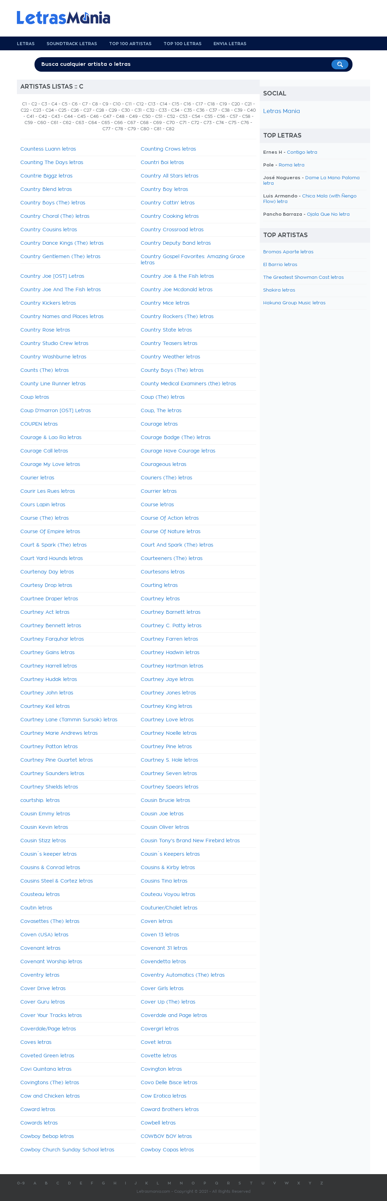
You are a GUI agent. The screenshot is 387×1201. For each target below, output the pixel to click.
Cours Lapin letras (42, 504)
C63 (80, 123)
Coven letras (156, 921)
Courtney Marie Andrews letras (59, 733)
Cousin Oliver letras (165, 827)
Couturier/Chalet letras (169, 908)
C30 (125, 110)
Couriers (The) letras (166, 478)
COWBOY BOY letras (166, 1136)
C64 (92, 123)
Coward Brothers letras (170, 1109)
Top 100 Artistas (130, 44)
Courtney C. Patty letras (171, 625)
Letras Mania (281, 111)
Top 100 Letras (182, 44)
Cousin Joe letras (162, 814)
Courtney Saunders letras (52, 773)
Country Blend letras (46, 189)
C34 (175, 110)
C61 (54, 123)
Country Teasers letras (169, 343)
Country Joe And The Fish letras (60, 289)
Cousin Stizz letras (43, 840)
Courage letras (159, 424)
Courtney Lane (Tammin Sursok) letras (68, 719)
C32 (150, 110)
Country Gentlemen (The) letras (60, 256)
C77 (106, 129)
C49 (133, 116)
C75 (232, 123)
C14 (163, 104)
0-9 (21, 1183)
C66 (118, 123)
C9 (105, 104)
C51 (158, 116)
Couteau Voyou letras (168, 894)
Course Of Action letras (170, 518)
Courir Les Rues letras (47, 491)
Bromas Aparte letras (288, 252)
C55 (208, 116)
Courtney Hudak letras (48, 679)
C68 (144, 123)
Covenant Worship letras (51, 961)
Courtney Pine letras (166, 746)
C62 (67, 123)
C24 (50, 110)
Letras (25, 44)
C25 (62, 110)
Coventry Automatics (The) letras (183, 975)
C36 (200, 110)
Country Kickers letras (48, 303)
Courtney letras (160, 599)
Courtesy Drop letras (46, 585)
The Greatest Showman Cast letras (303, 277)
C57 (234, 116)
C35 (188, 110)
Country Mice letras (165, 303)
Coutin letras (36, 908)
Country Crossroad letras (172, 229)
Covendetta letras (163, 961)
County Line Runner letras (53, 383)
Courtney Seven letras (169, 773)
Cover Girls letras (162, 988)
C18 (211, 104)
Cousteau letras (40, 894)
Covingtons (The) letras (49, 1082)
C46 (94, 116)
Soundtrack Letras (72, 44)
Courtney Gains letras (47, 652)
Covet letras (156, 1042)
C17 (199, 104)
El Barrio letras (280, 265)
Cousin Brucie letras (165, 800)
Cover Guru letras (42, 1002)
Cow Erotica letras (163, 1096)
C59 (28, 123)
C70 (170, 123)
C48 (120, 116)
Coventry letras (39, 975)
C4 (54, 104)
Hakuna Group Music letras (294, 303)
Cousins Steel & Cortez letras (56, 881)
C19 (223, 104)
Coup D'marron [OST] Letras (55, 410)
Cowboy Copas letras (167, 1150)
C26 (75, 110)
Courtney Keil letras (45, 706)
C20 (235, 104)
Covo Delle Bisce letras (169, 1082)
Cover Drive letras (43, 988)
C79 (132, 129)
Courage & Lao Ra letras (50, 437)
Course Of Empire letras (50, 531)
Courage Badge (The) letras (175, 437)
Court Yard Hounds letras (51, 558)
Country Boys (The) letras (52, 203)
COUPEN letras (39, 424)
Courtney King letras (166, 706)
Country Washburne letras (53, 357)
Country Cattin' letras (168, 203)
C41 (30, 116)
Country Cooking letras (170, 216)
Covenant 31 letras (164, 948)
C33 (163, 110)
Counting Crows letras (168, 149)
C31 (138, 110)
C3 (44, 104)
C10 (117, 104)
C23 (37, 110)
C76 (245, 123)
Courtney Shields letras (49, 787)
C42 (43, 116)
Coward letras (37, 1109)
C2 (34, 104)
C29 (113, 110)
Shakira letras (279, 290)
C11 (128, 104)
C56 (221, 116)
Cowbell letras (158, 1123)
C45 (81, 116)
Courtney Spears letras (169, 787)
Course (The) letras (44, 518)
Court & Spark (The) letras (53, 545)
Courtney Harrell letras (48, 666)
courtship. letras (40, 800)
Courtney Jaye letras (167, 679)
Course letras (157, 504)
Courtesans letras (163, 572)
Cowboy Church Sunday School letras (67, 1150)
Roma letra (292, 165)
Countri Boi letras (162, 162)
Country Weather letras (170, 357)
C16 (187, 104)
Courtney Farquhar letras (52, 639)
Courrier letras (159, 491)
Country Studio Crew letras (54, 343)
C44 (68, 116)
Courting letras (159, 585)
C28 (100, 110)
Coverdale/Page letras (48, 1029)
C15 (175, 104)
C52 (171, 116)
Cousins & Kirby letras (168, 867)
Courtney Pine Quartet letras (56, 760)
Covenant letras (40, 948)
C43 (55, 116)
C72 (195, 123)
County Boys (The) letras (172, 370)
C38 (225, 110)
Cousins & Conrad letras (50, 867)
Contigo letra (302, 152)
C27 (87, 110)
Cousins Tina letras (164, 881)
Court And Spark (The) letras (177, 545)
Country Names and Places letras (61, 316)
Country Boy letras (164, 189)
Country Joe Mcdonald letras (176, 289)
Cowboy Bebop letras (47, 1136)
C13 (151, 104)
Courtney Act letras (44, 612)
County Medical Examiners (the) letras (188, 383)
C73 (207, 123)
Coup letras (34, 397)
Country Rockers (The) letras (177, 316)
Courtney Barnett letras (170, 612)
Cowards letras (39, 1123)
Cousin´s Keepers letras (170, 854)
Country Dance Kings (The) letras (61, 243)
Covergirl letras (160, 1029)
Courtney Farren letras (169, 639)
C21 (248, 104)
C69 (157, 123)
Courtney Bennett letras (50, 625)
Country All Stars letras (169, 176)
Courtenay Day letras (47, 572)
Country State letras (166, 330)
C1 (24, 104)
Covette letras (159, 1056)
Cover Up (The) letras (168, 1002)
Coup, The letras (161, 410)
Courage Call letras (44, 451)
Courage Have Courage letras (178, 451)
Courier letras (37, 478)
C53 (183, 116)
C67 (131, 123)
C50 (146, 116)
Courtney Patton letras (49, 746)
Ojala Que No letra (328, 214)
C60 (41, 123)
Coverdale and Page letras (174, 1015)
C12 (139, 104)
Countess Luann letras (48, 149)
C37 (213, 110)
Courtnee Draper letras (49, 599)
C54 (196, 116)
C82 (170, 129)
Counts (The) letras (44, 370)
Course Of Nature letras (170, 531)
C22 (25, 110)
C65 (105, 123)
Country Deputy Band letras (176, 243)
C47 (107, 116)
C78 (119, 129)
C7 (85, 104)
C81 (157, 129)
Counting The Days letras (51, 162)
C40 (251, 110)
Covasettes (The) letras (49, 921)
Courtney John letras (46, 693)
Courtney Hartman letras (172, 666)
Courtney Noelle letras (169, 733)
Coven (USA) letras (44, 935)
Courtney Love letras (167, 719)
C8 (95, 104)
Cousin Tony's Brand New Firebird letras (190, 840)
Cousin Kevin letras (44, 827)
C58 (246, 116)
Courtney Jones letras (168, 693)
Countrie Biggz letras (46, 176)
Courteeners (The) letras (171, 558)
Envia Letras (230, 44)
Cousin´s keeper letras (48, 854)
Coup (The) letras (163, 397)
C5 (64, 104)
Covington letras (161, 1069)
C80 (144, 129)
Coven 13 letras (160, 935)
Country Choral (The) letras (54, 216)
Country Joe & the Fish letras (177, 276)
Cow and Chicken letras (50, 1096)
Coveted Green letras (47, 1056)
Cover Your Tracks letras (51, 1015)
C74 (220, 123)
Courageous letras (163, 464)
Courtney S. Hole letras (169, 760)
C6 (75, 104)
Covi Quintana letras (45, 1069)
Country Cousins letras (48, 229)
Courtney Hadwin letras (170, 652)
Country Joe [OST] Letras (52, 276)
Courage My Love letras (50, 464)
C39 (238, 110)
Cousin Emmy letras (45, 814)
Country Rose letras (45, 330)
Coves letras (35, 1042)
